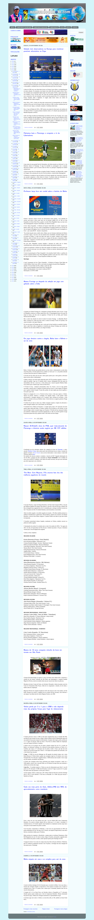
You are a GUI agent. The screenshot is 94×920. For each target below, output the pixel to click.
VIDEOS (68, 27)
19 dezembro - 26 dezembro (16, 75)
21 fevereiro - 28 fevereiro (16, 246)
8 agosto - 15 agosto (15, 180)
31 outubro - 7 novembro (15, 147)
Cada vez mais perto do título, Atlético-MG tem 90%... (16, 132)
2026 (13, 61)
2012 (13, 279)
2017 (13, 270)
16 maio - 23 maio (16, 212)
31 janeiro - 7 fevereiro (15, 255)
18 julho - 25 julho (16, 187)
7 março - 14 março (17, 240)
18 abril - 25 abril (16, 223)
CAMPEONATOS (54, 27)
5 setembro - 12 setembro (16, 169)
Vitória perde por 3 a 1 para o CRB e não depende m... (17, 127)
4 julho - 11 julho (16, 193)
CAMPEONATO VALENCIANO (24, 27)
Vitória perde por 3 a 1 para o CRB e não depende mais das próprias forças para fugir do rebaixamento (43, 707)
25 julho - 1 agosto (16, 184)
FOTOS (62, 27)
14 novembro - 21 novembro (16, 141)
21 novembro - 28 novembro (16, 86)
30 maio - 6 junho (16, 207)
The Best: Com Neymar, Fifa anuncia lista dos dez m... (16, 118)
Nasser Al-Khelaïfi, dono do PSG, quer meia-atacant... (16, 114)
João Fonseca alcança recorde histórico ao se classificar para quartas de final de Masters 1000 (79, 174)
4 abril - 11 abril (16, 229)
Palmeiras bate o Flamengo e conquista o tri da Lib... (16, 94)
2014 (13, 275)
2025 (13, 62)
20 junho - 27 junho (17, 198)
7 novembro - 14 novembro (16, 144)
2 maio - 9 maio (16, 218)
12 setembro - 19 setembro (16, 166)
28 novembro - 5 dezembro (16, 83)
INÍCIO (12, 27)
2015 (13, 274)
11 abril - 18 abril (16, 226)
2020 (13, 265)
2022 (13, 68)
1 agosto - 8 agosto (17, 182)
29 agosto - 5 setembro (15, 172)
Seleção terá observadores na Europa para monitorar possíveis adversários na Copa (44, 50)
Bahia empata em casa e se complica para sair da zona (44, 859)
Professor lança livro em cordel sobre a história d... (16, 99)
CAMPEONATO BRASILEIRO (41, 27)
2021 (13, 69)
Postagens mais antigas (60, 909)
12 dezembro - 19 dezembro (16, 77)
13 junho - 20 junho (17, 201)
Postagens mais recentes (30, 909)
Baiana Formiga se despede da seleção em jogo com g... (16, 104)
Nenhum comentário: (29, 127)
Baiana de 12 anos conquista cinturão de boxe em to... (16, 123)
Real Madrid (37, 452)
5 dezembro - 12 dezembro (16, 80)
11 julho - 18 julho (16, 190)
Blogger (54, 916)
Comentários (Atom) (31, 911)
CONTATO (74, 27)
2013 (13, 277)
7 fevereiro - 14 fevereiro (16, 252)
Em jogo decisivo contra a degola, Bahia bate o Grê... (16, 109)
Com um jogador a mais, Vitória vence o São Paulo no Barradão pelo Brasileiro (79, 139)
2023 (13, 66)
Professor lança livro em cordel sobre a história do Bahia (45, 191)
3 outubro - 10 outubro (15, 158)
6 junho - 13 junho (16, 204)
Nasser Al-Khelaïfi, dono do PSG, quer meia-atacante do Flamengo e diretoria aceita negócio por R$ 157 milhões (45, 427)
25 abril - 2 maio (16, 220)
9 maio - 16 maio (16, 215)
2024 (13, 64)
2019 (13, 267)
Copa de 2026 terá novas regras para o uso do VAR (79, 150)
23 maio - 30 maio (16, 209)
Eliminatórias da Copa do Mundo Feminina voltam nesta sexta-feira (79, 162)
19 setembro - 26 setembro (16, 163)
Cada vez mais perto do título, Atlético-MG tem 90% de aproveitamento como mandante (45, 788)
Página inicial (45, 909)
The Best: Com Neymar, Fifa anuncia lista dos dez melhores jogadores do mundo (43, 473)
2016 (13, 272)
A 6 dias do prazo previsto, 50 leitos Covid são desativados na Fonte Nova (79, 127)
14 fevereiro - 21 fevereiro (16, 249)
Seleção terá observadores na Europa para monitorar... (16, 89)
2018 (13, 269)
